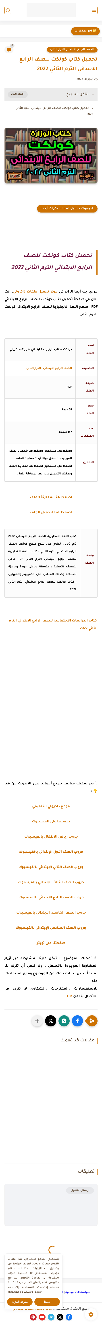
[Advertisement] (51, 703)
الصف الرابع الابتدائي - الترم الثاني (49, 368)
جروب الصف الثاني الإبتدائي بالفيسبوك (51, 867)
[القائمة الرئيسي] (94, 10)
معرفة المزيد (20, 1302)
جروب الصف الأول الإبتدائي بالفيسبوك (51, 852)
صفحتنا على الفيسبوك (51, 822)
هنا (69, 996)
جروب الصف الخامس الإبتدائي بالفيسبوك (51, 913)
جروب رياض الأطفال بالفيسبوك (51, 837)
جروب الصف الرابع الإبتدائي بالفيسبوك (51, 898)
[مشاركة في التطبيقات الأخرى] (37, 1020)
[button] (77, 1020)
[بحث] (7, 10)
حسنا (47, 1302)
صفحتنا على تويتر (51, 943)
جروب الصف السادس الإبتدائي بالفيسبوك (51, 928)
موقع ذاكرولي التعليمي (51, 807)
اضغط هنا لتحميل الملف (51, 513)
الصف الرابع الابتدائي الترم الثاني (72, 49)
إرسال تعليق (80, 1190)
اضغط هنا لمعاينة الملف (51, 497)
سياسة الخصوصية (77, 1292)
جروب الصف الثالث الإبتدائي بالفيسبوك (51, 883)
